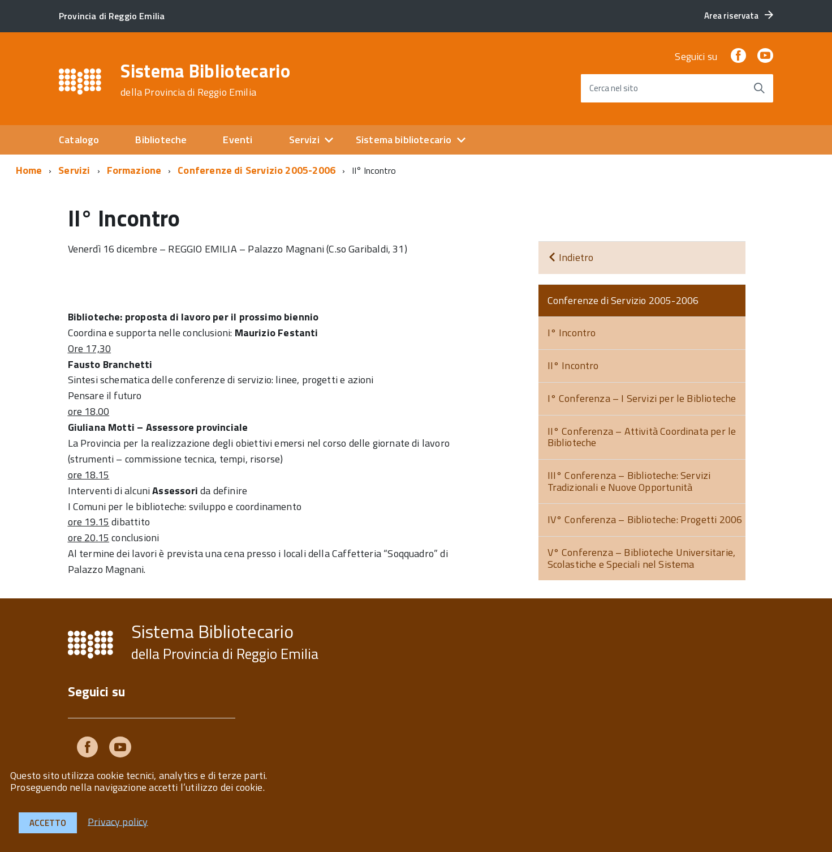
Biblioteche (161, 139)
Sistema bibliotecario (404, 139)
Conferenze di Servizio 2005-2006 (256, 170)
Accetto (47, 822)
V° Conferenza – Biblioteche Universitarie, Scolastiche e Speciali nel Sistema (642, 558)
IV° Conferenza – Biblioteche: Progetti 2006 (645, 519)
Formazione (134, 170)
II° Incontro (573, 365)
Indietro (571, 257)
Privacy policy (118, 821)
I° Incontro (572, 332)
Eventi (237, 139)
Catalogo (79, 139)
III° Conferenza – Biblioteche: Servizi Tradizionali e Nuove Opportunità (629, 481)
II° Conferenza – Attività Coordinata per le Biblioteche (642, 437)
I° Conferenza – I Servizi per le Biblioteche (642, 398)
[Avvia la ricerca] (759, 88)
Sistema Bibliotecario (205, 80)
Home (29, 170)
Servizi (304, 139)
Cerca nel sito (613, 88)
